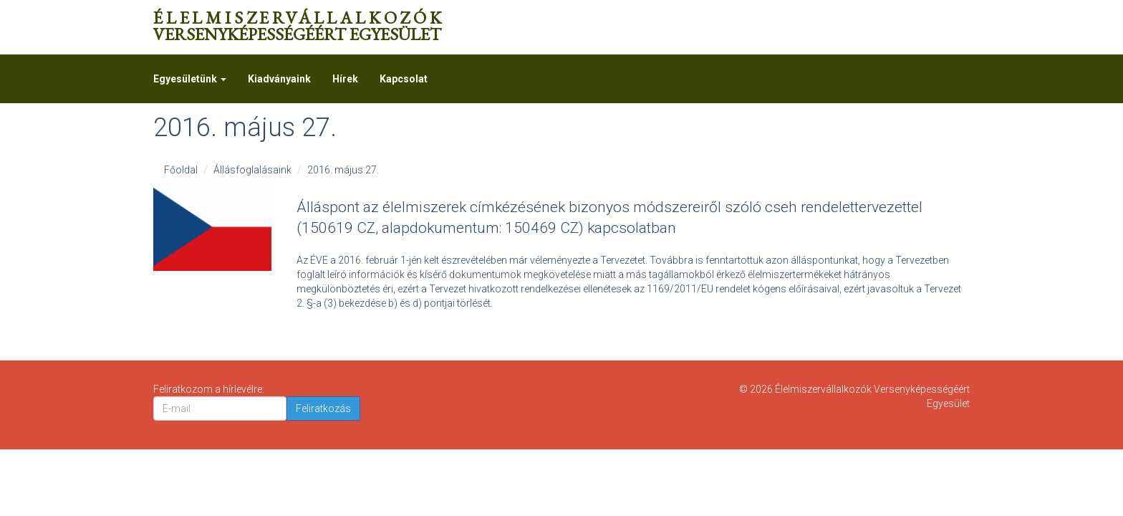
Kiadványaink (279, 79)
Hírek (345, 79)
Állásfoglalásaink (252, 170)
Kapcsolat (404, 79)
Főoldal (181, 170)
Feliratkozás (323, 408)
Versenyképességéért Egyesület (299, 25)
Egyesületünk (189, 79)
